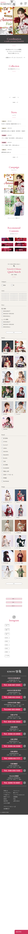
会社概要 (6, 928)
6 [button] (14, 35)
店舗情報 (15, 916)
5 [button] (13, 35)
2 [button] (8, 35)
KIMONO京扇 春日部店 (7, 686)
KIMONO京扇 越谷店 (7, 672)
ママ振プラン (7, 914)
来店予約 (13, 636)
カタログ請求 (7, 922)
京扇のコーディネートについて (14, 57)
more (14, 168)
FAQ (14, 918)
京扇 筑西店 (7, 725)
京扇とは (6, 910)
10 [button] (21, 35)
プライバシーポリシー (9, 925)
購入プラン (16, 912)
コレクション (16, 910)
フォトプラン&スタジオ (18, 914)
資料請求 (13, 642)
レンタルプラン (7, 912)
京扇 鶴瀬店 (7, 758)
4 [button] (11, 35)
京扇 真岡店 (7, 747)
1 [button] (6, 35)
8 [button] (18, 35)
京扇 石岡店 (7, 736)
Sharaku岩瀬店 (7, 770)
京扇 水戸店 (7, 714)
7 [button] (16, 35)
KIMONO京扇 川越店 (7, 701)
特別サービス (7, 916)
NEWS (5, 918)
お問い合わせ (13, 647)
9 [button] (19, 35)
